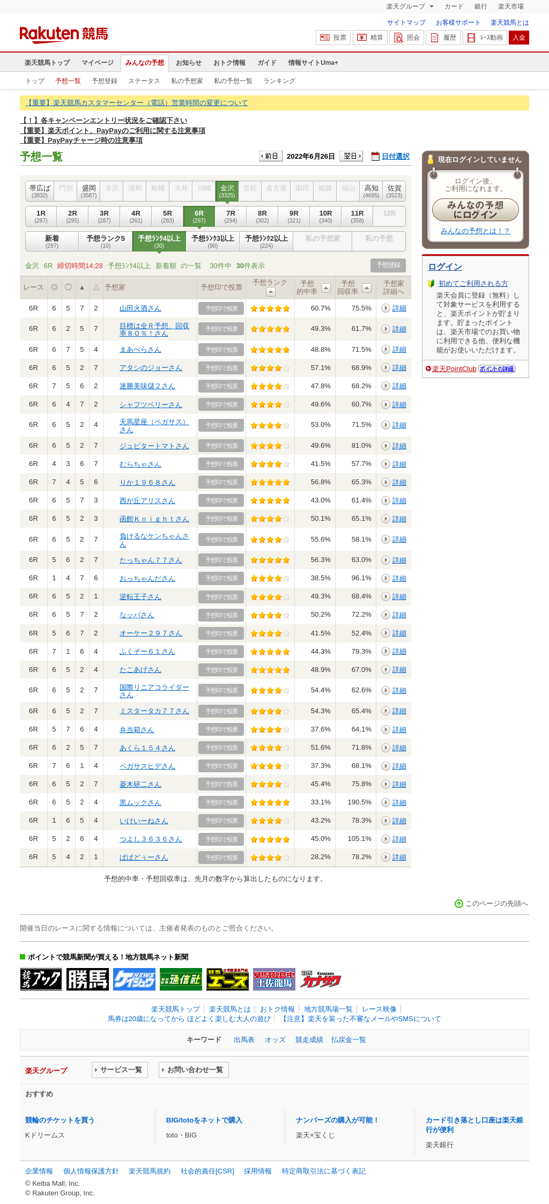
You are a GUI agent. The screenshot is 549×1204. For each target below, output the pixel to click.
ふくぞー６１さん (147, 651)
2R (72, 216)
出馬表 (244, 1040)
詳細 (399, 308)
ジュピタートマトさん (154, 446)
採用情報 (258, 1171)
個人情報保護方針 (91, 1171)
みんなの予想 (144, 63)
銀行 (480, 6)
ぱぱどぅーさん (144, 857)
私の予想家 (187, 81)
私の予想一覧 (233, 81)
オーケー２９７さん (151, 633)
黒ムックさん (140, 803)
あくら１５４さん (147, 748)
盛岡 (88, 191)
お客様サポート (458, 22)
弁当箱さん (137, 730)
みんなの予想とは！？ (475, 231)
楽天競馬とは (510, 22)
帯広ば (39, 191)
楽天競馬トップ (47, 63)
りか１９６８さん (147, 482)
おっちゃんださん (147, 578)
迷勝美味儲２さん (147, 386)
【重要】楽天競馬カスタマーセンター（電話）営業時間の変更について (136, 103)
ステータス (144, 81)
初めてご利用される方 (473, 283)
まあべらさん (140, 349)
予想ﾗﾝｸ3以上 (213, 241)
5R (167, 216)
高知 (371, 191)
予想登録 (104, 81)
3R (104, 216)
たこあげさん (140, 670)
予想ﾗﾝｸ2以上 (266, 241)
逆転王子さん (140, 597)
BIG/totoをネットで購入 (204, 1120)
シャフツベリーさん (151, 405)
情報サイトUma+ (313, 63)
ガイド (267, 63)
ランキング (279, 81)
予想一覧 (68, 81)
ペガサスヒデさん (147, 766)
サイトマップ (406, 22)
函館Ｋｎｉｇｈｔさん (154, 519)
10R (325, 216)
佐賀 (394, 191)
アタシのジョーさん (151, 368)
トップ (34, 81)
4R (136, 216)
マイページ (97, 63)
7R (231, 216)
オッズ (275, 1040)
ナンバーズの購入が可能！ (338, 1120)
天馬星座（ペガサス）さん (154, 425)
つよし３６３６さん (151, 839)
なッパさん (137, 615)
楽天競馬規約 (149, 1171)
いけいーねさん (144, 821)
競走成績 (309, 1040)
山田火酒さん (140, 308)
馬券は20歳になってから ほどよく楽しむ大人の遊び (189, 1019)
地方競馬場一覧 (328, 1009)
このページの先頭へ (496, 903)
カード (454, 6)
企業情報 (39, 1171)
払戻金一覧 (348, 1040)
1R (41, 216)
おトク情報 (229, 63)
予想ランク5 (105, 241)
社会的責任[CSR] (207, 1171)
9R (294, 216)
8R (262, 216)
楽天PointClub (454, 369)
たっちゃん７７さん (151, 560)
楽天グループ (407, 6)
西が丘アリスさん (147, 501)
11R (357, 216)
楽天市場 (511, 6)
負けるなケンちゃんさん (154, 540)
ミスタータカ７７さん (154, 711)
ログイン (445, 266)
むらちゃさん (140, 464)
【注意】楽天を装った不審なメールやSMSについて (360, 1019)
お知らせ (189, 63)
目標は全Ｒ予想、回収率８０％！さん (154, 329)
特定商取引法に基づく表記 (324, 1171)
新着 (52, 241)
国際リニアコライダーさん (154, 691)
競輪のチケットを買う (60, 1120)
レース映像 (379, 1009)
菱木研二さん (140, 784)
